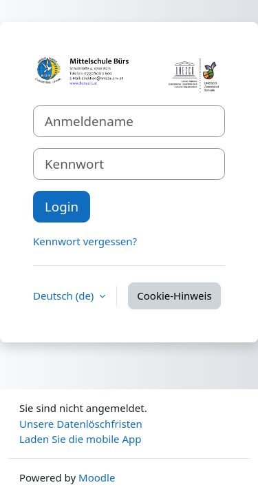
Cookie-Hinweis (174, 295)
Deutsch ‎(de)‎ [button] (64, 295)
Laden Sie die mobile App (80, 439)
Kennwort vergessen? (85, 241)
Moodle (96, 477)
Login (61, 206)
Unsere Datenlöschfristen (80, 424)
